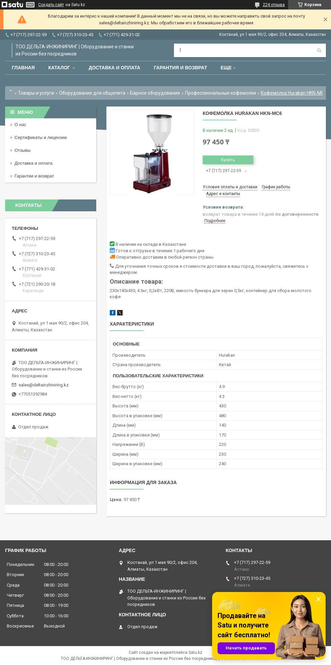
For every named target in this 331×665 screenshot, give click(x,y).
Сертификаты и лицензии (41, 137)
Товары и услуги (36, 93)
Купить (228, 159)
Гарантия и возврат (180, 67)
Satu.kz (195, 652)
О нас (20, 124)
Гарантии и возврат (34, 176)
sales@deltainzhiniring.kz (44, 384)
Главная (23, 67)
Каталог (59, 67)
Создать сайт (51, 4)
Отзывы (23, 150)
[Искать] (319, 50)
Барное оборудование (155, 93)
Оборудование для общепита (92, 93)
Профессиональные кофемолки (220, 93)
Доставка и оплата (114, 67)
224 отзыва (274, 4)
